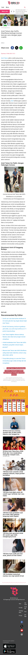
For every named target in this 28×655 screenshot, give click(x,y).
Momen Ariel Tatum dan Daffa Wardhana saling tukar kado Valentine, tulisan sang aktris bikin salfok (14, 353)
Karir (25, 611)
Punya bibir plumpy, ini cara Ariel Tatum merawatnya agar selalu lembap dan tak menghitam (14, 361)
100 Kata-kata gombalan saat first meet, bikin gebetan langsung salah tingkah (13, 514)
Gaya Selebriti (8, 373)
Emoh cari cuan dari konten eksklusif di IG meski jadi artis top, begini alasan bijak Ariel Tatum (15, 321)
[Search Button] (25, 8)
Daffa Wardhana (20, 368)
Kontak (20, 607)
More (7, 7)
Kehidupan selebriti (17, 371)
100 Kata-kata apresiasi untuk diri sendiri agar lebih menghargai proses (13, 535)
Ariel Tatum (4, 58)
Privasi (20, 615)
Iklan (20, 603)
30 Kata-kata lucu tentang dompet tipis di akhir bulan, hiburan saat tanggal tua (12, 432)
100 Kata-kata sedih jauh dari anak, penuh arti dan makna (13, 554)
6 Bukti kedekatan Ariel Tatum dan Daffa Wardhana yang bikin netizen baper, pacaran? (14, 345)
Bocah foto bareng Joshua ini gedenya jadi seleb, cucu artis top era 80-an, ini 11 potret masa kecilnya (14, 329)
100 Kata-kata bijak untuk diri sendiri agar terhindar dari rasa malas (13, 494)
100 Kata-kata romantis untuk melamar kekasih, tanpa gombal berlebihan (13, 473)
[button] (12, 11)
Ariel (12, 101)
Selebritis (3, 7)
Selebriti (7, 371)
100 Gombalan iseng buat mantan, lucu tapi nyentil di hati (13, 575)
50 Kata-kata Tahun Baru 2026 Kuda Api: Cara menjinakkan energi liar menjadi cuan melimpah (13, 453)
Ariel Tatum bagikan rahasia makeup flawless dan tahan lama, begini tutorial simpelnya (14, 337)
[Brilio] (13, 3)
